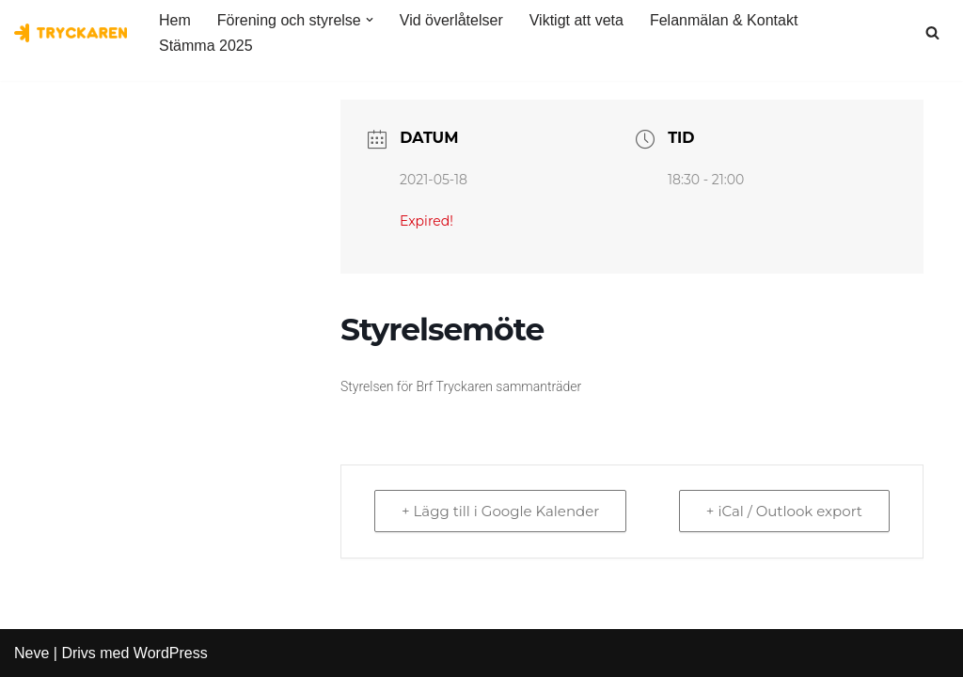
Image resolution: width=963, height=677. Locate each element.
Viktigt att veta (576, 20)
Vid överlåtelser (451, 20)
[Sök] (932, 32)
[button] (369, 20)
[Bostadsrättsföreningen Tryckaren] (70, 33)
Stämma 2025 (206, 46)
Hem (175, 20)
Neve (31, 653)
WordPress (171, 653)
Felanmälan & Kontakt (723, 20)
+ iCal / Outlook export (784, 511)
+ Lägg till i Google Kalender (500, 511)
